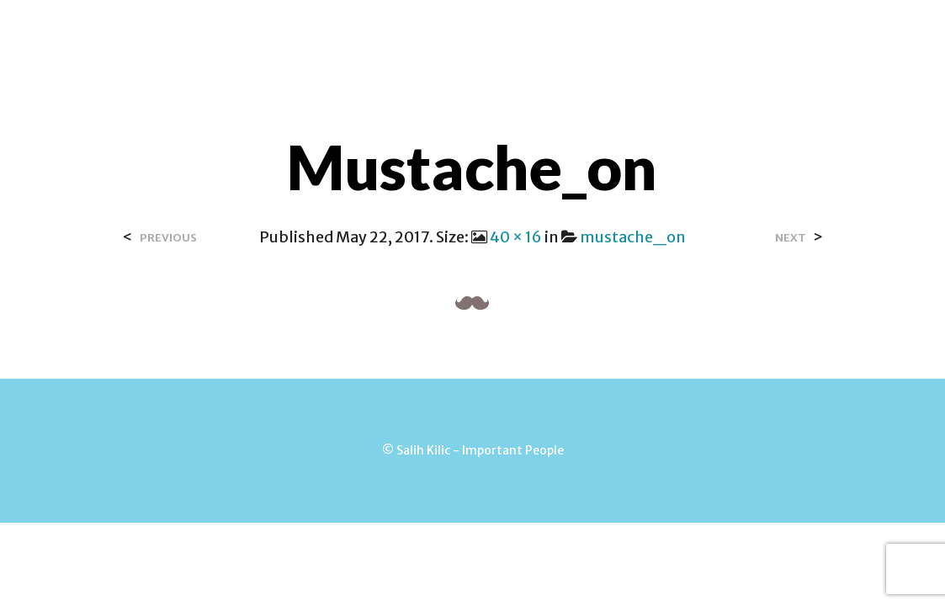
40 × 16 (516, 237)
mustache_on (633, 237)
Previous (168, 237)
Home (311, 32)
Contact (490, 32)
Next (790, 237)
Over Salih (394, 32)
